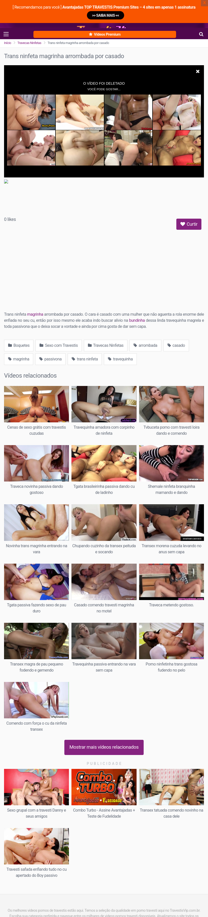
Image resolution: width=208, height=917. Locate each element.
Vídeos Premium (104, 34)
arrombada (145, 345)
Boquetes (18, 345)
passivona (50, 359)
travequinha (120, 359)
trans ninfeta (85, 359)
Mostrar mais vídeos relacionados (104, 747)
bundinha (137, 320)
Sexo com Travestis (59, 345)
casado (176, 345)
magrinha (35, 314)
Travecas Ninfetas (29, 43)
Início (7, 43)
